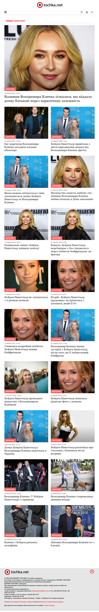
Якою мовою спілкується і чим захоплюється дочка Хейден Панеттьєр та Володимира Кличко (24, 197)
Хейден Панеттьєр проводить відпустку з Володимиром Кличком (23, 401)
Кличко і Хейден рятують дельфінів (20, 543)
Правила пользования (11, 602)
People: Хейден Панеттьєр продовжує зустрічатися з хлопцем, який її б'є (67, 300)
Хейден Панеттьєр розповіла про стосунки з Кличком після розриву (72, 450)
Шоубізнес (10, 89)
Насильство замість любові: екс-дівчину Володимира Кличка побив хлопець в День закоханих (72, 196)
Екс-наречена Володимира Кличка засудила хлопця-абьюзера (21, 147)
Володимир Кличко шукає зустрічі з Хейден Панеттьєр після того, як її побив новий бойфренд (69, 350)
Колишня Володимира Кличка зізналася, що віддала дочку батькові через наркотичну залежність (48, 98)
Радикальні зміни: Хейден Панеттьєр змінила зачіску (21, 246)
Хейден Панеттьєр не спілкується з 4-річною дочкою (26, 298)
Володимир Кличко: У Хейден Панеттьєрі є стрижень (23, 498)
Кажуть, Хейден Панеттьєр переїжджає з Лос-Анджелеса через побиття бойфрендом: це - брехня (72, 249)
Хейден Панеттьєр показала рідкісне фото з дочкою (69, 400)
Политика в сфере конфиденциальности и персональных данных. (42, 602)
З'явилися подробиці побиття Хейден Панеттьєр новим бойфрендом (23, 349)
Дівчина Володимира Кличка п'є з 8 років (72, 543)
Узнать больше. (49, 605)
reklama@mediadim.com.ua (41, 591)
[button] (86, 12)
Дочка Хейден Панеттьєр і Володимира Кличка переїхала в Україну (25, 450)
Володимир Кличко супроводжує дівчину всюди (72, 498)
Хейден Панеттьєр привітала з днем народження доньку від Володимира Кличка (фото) (70, 147)
